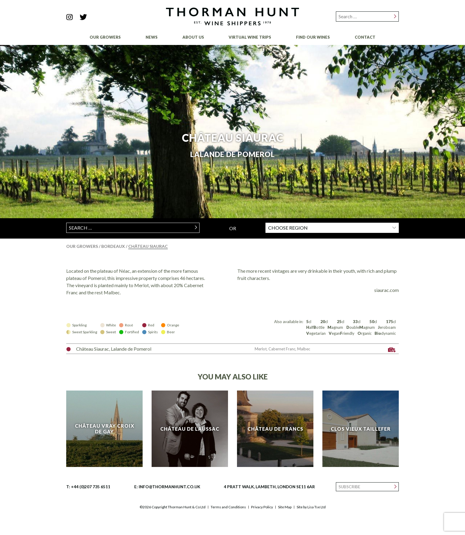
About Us (193, 37)
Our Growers (105, 37)
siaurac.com (386, 290)
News (152, 37)
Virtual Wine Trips (250, 37)
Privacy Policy (262, 507)
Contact (365, 37)
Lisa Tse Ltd (316, 507)
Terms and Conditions (228, 507)
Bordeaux (113, 246)
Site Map (285, 507)
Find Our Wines (313, 37)
